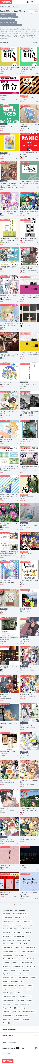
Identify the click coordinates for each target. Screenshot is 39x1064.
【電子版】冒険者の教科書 (8, 267)
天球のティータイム (26, 725)
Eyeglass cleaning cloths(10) (10, 951)
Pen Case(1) (16, 1011)
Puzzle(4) (5, 970)
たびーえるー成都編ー (26, 554)
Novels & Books (8, 6)
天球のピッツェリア (26, 694)
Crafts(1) (15, 1004)
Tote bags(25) (7, 936)
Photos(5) (15, 962)
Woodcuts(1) (6, 1004)
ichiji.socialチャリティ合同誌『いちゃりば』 (8, 296)
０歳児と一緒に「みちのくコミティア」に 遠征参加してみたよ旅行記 (9, 495)
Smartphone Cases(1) (9, 1000)
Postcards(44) (17, 925)
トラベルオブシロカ (6, 439)
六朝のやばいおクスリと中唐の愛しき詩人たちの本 (29, 267)
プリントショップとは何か (28, 384)
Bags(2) (33, 977)
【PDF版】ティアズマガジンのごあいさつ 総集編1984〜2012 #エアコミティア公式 (9, 239)
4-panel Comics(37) (24, 929)
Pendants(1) (28, 989)
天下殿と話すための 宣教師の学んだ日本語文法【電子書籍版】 (29, 182)
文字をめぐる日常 (5, 154)
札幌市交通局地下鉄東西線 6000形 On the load (9, 638)
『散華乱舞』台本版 (6, 866)
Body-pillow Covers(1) (9, 1008)
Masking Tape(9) (7, 955)
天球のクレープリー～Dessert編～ (29, 781)
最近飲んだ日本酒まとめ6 (7, 751)
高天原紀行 (3, 696)
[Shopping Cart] (32, 2)
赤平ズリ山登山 (24, 866)
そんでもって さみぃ (6, 382)
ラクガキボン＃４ (25, 753)
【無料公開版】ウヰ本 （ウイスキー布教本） (9, 667)
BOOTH (1, 6)
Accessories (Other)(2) (9, 977)
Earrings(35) (6, 932)
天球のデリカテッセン (6, 839)
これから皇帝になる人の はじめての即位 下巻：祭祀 (29, 68)
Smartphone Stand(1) (29, 1011)
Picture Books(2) (23, 977)
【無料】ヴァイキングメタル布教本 (29, 581)
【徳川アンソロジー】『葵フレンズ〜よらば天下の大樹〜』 (9, 355)
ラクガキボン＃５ (25, 639)
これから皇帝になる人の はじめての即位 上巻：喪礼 (9, 68)
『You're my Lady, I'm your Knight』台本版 (29, 893)
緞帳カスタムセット (6, 892)
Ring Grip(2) (6, 989)
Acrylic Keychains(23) (23, 940)
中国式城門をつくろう (6, 126)
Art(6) (22, 959)
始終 (21, 324)
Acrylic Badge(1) (7, 1015)
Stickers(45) (6, 925)
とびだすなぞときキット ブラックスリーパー (9, 412)
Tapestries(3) (6, 974)
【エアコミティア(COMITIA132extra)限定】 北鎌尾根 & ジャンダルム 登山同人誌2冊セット (29, 412)
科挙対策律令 (4, 95)
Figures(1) (21, 1000)
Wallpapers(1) (25, 1004)
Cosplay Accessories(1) (10, 996)
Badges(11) (18, 947)
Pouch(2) (29, 985)
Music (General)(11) (21, 944)
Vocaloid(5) (6, 962)
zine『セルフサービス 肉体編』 (29, 525)
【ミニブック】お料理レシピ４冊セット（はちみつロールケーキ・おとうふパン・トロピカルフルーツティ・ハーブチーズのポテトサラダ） (9, 467)
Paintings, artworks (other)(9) (28, 951)
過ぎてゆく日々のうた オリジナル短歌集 (9, 524)
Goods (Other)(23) (19, 936)
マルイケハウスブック (26, 439)
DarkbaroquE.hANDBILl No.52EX (9, 724)
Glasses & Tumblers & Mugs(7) (10, 959)
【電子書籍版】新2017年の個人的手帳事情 (29, 467)
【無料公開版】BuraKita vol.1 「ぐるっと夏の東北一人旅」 (29, 809)
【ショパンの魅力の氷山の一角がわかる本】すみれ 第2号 (9, 324)
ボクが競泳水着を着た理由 (8, 212)
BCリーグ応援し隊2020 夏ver (29, 212)
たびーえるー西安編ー (26, 496)
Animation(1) (18, 992)
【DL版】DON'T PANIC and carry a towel (29, 153)
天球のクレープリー (26, 837)
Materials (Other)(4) (18, 966)
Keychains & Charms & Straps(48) (24, 921)
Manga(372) (6, 913)
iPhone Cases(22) (8, 944)
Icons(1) (29, 1000)
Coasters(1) (6, 1023)
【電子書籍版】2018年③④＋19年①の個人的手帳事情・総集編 (9, 553)
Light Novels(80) (7, 917)
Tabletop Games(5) (26, 962)
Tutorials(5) (6, 966)
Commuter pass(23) (8, 940)
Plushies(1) (16, 1019)
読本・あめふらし (5, 580)
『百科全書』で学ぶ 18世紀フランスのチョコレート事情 (8, 184)
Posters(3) (26, 970)
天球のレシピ (4, 809)
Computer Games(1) (25, 996)
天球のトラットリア (6, 780)
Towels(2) (21, 985)
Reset (30, 14)
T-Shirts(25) (27, 932)
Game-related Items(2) (17, 981)
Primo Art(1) (22, 1008)
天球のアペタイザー (26, 668)
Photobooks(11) (7, 947)
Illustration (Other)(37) (9, 929)
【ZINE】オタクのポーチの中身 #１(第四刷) (29, 125)
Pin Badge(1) (6, 1011)
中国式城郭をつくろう (26, 97)
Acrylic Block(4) (15, 970)
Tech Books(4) (31, 966)
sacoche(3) (27, 974)
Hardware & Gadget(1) (22, 1015)
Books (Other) (16, 6)
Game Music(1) (7, 992)
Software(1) (26, 1019)
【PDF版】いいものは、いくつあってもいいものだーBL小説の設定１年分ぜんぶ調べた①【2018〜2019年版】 (29, 353)
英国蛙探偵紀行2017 (26, 609)
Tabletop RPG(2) (17, 989)
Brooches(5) (30, 959)
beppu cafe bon (4, 611)
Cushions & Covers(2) (9, 985)
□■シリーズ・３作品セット (28, 238)
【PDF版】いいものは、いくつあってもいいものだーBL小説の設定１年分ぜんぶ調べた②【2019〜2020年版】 (29, 296)
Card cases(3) (17, 974)
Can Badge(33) (17, 932)
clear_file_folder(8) (20, 955)
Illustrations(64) (19, 917)
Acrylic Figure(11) (30, 947)
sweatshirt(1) (6, 1019)
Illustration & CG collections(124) (20, 913)
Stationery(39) (28, 925)
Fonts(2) (5, 981)
